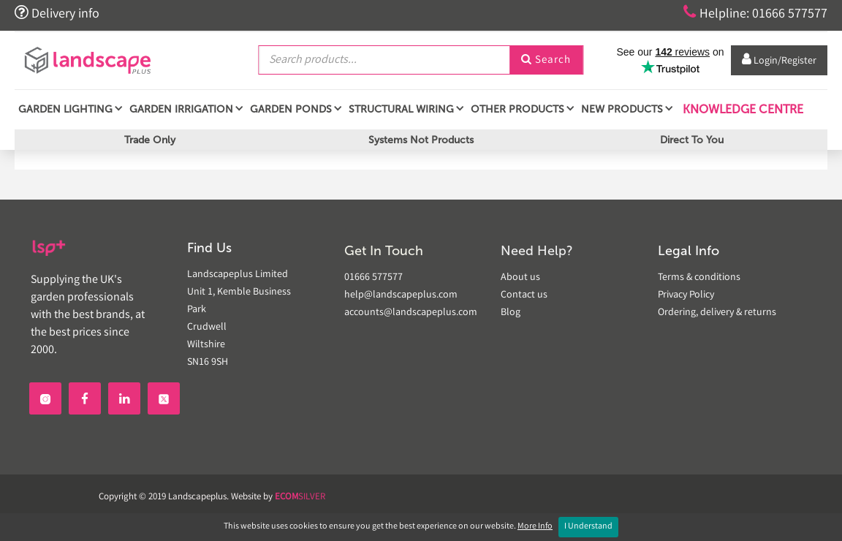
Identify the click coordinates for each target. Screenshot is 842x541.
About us (520, 277)
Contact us (524, 295)
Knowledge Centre (741, 109)
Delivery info (57, 13)
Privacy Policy (686, 295)
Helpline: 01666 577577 (755, 13)
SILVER (300, 497)
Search (546, 61)
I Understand (588, 527)
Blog (510, 313)
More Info (535, 527)
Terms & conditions (699, 277)
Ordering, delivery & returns (717, 313)
